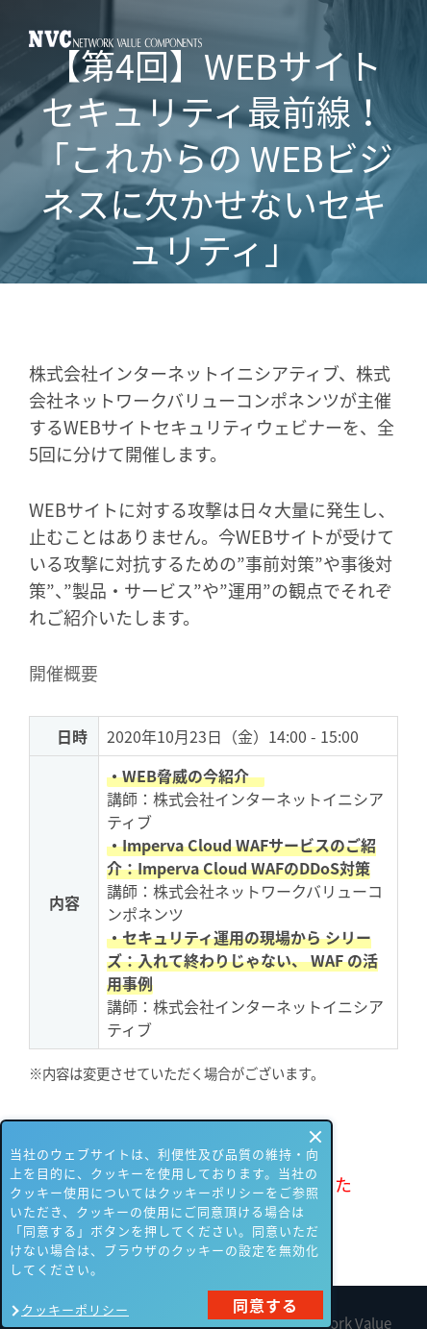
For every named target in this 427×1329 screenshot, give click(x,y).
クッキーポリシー (75, 1309)
